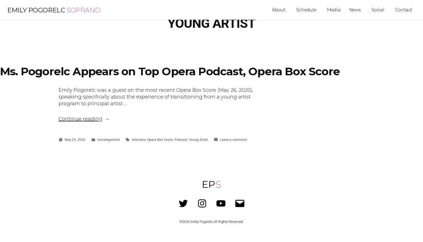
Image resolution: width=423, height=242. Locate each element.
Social (377, 9)
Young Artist (198, 140)
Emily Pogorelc (36, 10)
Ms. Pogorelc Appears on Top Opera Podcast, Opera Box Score (170, 71)
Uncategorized (108, 140)
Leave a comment (233, 140)
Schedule (306, 9)
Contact (403, 9)
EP (211, 184)
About (278, 9)
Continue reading (84, 119)
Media (333, 9)
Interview (139, 140)
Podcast (180, 140)
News (355, 9)
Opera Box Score (160, 140)
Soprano (83, 10)
